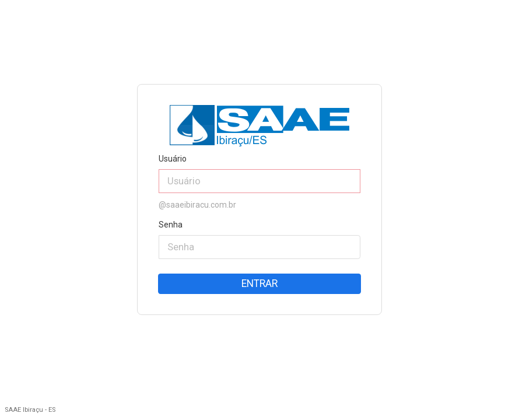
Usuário (173, 159)
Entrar (259, 283)
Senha (171, 224)
